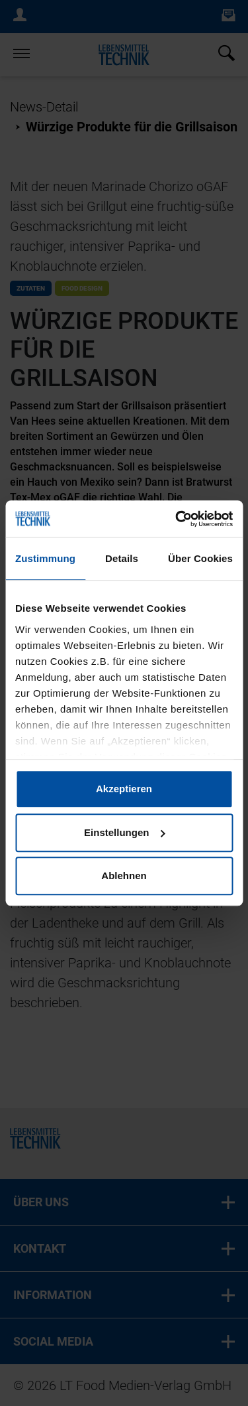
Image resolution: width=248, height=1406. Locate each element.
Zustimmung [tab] (45, 558)
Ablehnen (123, 875)
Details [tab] (121, 558)
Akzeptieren (124, 788)
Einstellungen (124, 832)
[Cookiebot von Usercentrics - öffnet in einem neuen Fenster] (176, 518)
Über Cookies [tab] (200, 558)
